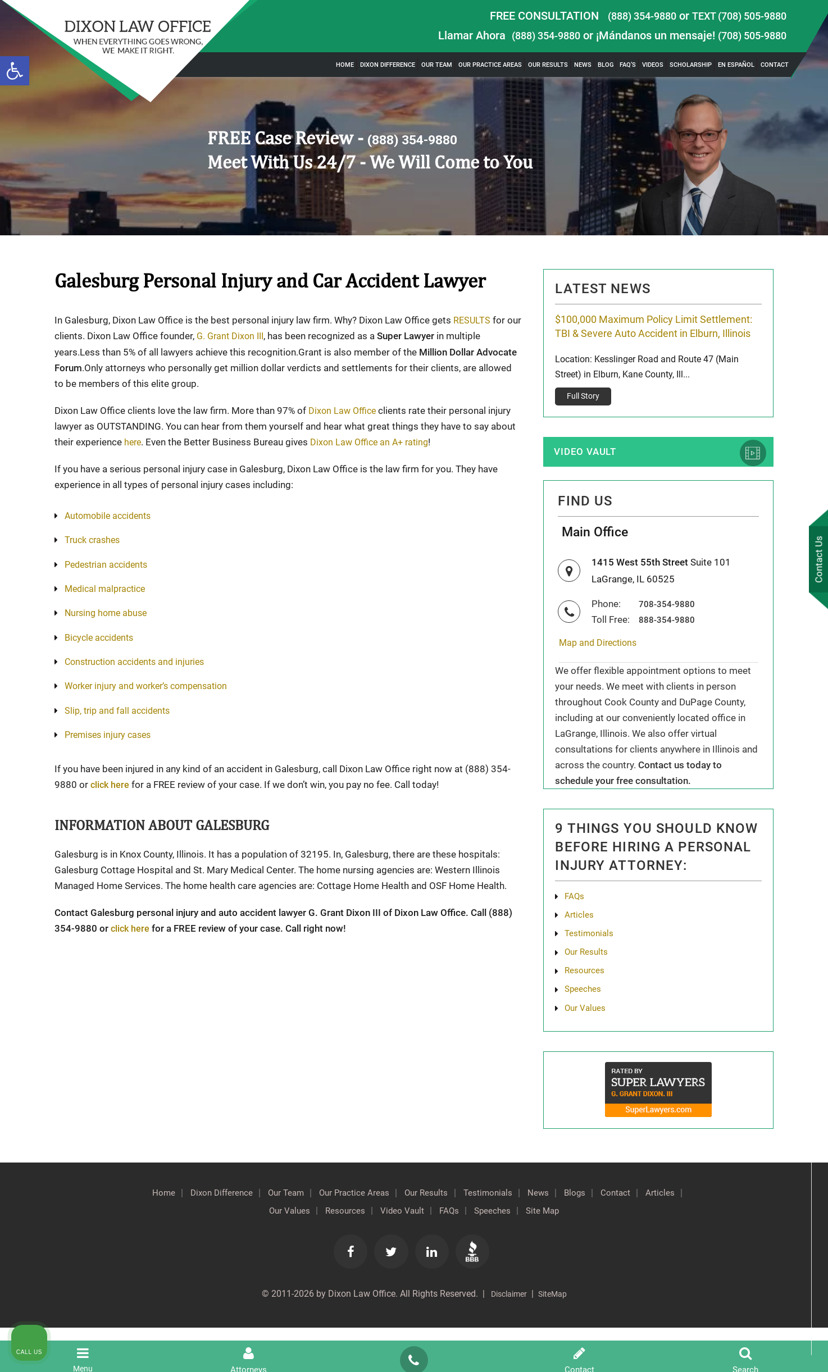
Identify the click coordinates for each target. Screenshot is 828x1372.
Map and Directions (603, 674)
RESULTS (472, 320)
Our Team (436, 65)
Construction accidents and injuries (139, 663)
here (133, 441)
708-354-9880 (670, 634)
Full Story (583, 417)
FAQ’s (628, 65)
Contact (775, 65)
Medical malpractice (108, 589)
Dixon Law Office (343, 410)
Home (345, 65)
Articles (581, 949)
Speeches (551, 1253)
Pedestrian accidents (109, 565)
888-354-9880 (670, 650)
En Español (736, 65)
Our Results (548, 65)
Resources (386, 1253)
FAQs (576, 929)
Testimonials (592, 969)
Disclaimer (506, 1338)
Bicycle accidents (102, 639)
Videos (652, 65)
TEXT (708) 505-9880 (733, 15)
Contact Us (816, 560)
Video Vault (591, 474)
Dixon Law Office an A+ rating (374, 441)
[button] (14, 70)
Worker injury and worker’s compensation (152, 688)
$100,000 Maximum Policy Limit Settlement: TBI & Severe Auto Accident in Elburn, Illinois (654, 336)
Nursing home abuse (108, 614)
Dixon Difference (387, 65)
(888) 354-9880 (627, 15)
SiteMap (555, 1338)
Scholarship (691, 65)
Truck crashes (94, 540)
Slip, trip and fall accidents (120, 713)
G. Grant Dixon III (248, 335)
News (583, 65)
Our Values (324, 1253)
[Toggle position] (767, 1013)
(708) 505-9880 (748, 35)
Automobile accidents (111, 515)
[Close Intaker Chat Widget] (791, 1013)
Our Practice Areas (490, 65)
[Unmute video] (629, 1013)
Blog (605, 65)
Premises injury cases (111, 738)
